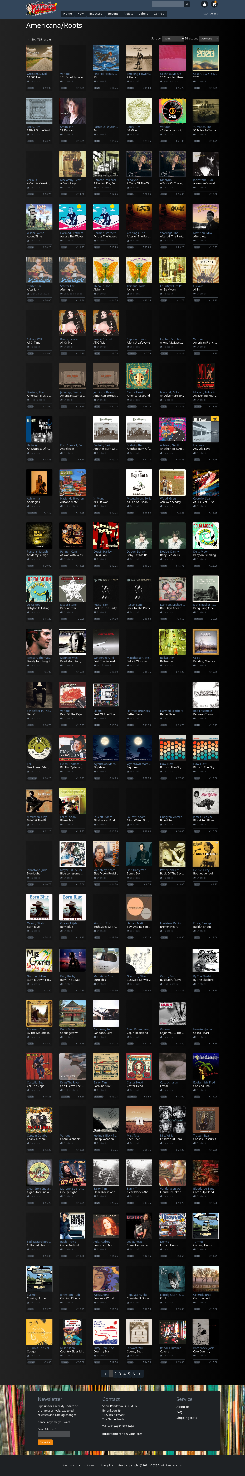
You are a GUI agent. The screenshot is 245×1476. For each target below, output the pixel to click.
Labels (143, 14)
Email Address (47, 1429)
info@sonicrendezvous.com (122, 1434)
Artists (128, 14)
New (80, 14)
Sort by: (156, 38)
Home (67, 14)
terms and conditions (79, 1465)
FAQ (205, 13)
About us (183, 1407)
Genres (159, 14)
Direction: (191, 38)
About (214, 13)
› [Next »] (140, 1373)
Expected (96, 14)
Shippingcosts (187, 1418)
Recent (113, 14)
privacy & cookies (110, 1465)
